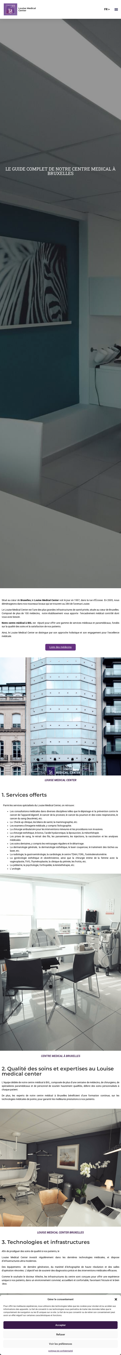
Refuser (60, 1334)
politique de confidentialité (60, 1351)
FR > (107, 9)
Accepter (60, 1325)
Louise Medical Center (27, 9)
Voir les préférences (60, 1343)
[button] (116, 1299)
